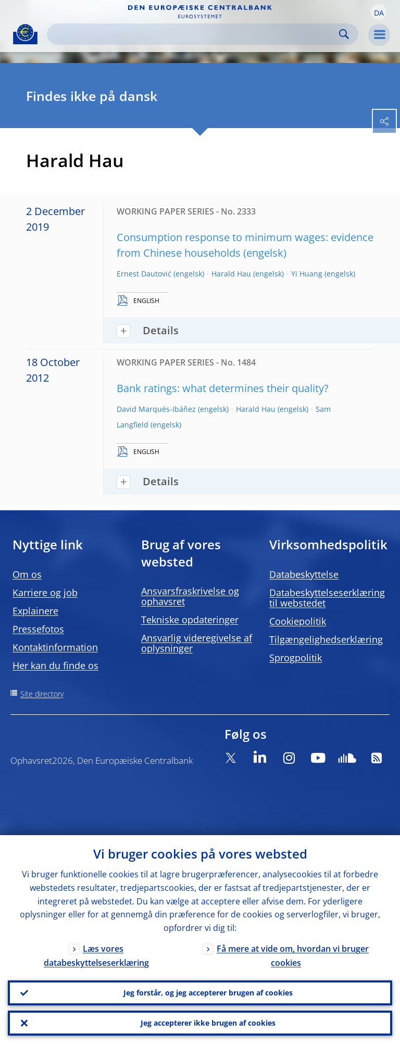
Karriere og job (45, 592)
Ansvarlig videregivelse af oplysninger (196, 643)
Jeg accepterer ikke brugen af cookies (208, 1023)
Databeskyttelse (304, 574)
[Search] (194, 34)
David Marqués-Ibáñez (156, 409)
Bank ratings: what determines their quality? (223, 388)
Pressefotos (38, 629)
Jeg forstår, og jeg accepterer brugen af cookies (208, 993)
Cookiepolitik (297, 621)
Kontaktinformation (55, 647)
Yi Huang (306, 274)
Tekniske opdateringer (190, 619)
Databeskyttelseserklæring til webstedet (327, 597)
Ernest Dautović (144, 274)
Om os (27, 574)
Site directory (42, 694)
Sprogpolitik (295, 657)
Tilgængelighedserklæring (326, 639)
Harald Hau (231, 274)
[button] (378, 12)
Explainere (35, 610)
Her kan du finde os (55, 665)
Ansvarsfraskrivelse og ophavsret (190, 596)
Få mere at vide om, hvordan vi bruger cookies (293, 955)
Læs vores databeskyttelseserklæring (96, 955)
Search (344, 34)
